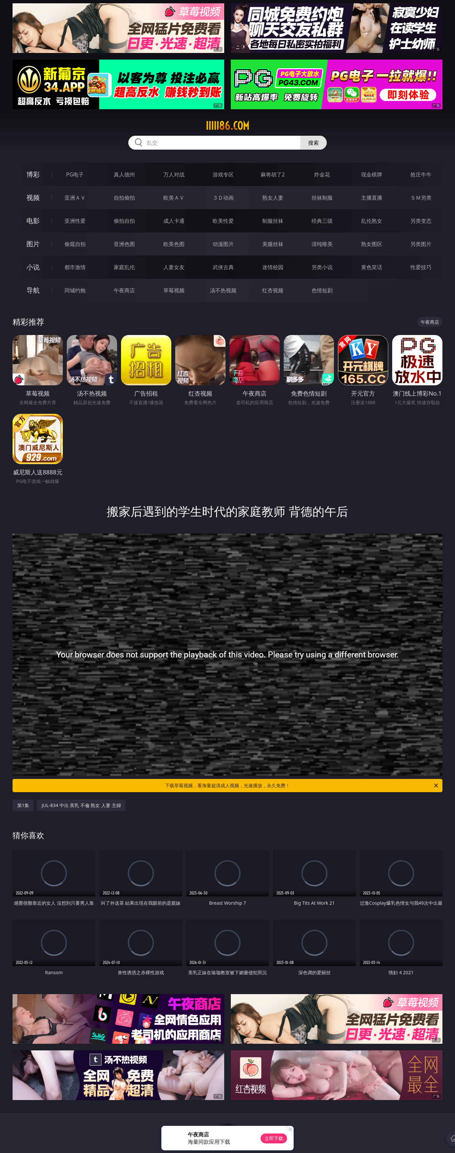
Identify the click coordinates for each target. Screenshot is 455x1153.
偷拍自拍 (124, 220)
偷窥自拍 (75, 244)
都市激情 (75, 267)
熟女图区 (371, 244)
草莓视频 (174, 290)
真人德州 (124, 174)
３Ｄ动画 (223, 197)
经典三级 (322, 220)
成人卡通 (174, 220)
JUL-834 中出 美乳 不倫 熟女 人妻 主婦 (81, 805)
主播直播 (371, 197)
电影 (33, 220)
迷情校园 (272, 267)
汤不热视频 (223, 290)
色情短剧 (322, 290)
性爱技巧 (421, 267)
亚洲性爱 (75, 220)
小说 (33, 267)
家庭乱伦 (124, 267)
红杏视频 (272, 290)
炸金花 (322, 174)
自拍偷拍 (124, 197)
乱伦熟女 (371, 220)
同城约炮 (75, 290)
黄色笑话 (371, 267)
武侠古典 (223, 267)
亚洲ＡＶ (75, 197)
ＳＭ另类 (421, 197)
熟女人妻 (272, 197)
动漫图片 (223, 244)
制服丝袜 (272, 220)
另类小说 (322, 267)
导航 (33, 290)
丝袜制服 (322, 197)
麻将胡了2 (273, 174)
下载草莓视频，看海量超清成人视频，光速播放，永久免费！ (302, 786)
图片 (33, 243)
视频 (33, 197)
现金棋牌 (371, 174)
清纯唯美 (322, 244)
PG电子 (75, 174)
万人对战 (174, 174)
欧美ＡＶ (174, 197)
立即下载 (274, 1138)
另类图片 (421, 244)
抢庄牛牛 (421, 174)
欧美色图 (174, 244)
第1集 (23, 805)
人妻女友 (174, 267)
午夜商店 (124, 290)
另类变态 (421, 220)
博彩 (33, 174)
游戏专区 (223, 174)
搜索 (313, 142)
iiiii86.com (227, 125)
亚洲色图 (124, 244)
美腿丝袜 (272, 244)
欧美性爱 (223, 220)
